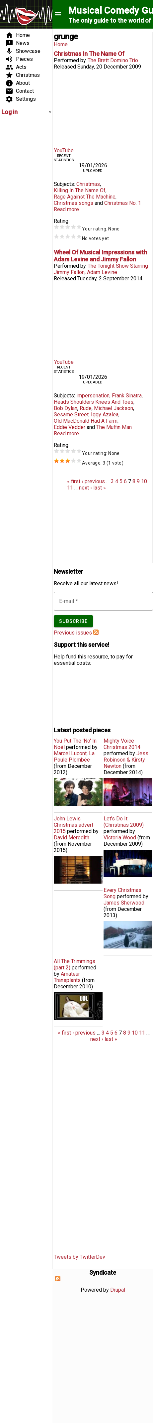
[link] (26, 111)
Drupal (117, 1290)
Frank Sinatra (127, 395)
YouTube (64, 150)
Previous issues (73, 633)
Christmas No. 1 (122, 203)
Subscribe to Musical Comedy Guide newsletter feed (96, 632)
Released (65, 67)
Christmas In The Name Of (89, 53)
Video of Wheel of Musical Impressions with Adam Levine (102, 319)
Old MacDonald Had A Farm (85, 421)
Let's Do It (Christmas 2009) (124, 821)
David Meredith (71, 837)
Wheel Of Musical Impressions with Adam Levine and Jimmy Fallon (100, 256)
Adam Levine (102, 272)
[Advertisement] (21, 220)
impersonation (93, 395)
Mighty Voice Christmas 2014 (122, 744)
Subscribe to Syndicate (57, 1278)
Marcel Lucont (70, 753)
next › (85, 488)
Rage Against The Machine (84, 197)
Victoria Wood (120, 837)
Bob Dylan (65, 408)
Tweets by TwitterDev (79, 1257)
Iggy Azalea (104, 414)
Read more (66, 209)
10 (144, 481)
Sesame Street (71, 414)
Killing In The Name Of (80, 190)
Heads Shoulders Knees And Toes (93, 402)
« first (73, 481)
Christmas (88, 184)
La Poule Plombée (74, 756)
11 (70, 488)
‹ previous (93, 481)
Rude (86, 408)
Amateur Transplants (67, 977)
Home (61, 44)
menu (58, 14)
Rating (61, 221)
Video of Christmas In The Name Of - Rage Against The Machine (102, 107)
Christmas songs (73, 203)
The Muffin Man (114, 427)
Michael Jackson (113, 408)
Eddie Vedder (69, 427)
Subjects (64, 184)
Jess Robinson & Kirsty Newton (126, 759)
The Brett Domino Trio (113, 60)
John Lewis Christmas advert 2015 (73, 824)
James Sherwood (124, 903)
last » (99, 488)
